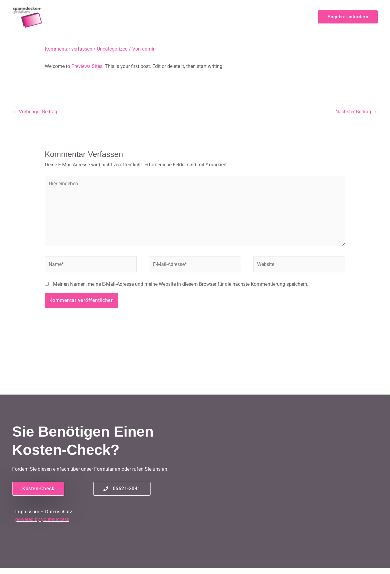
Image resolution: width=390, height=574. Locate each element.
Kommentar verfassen (68, 49)
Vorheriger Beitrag (35, 112)
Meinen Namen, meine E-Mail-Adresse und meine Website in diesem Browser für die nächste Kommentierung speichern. (180, 284)
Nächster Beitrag (356, 112)
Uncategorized (112, 49)
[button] (347, 17)
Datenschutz (58, 512)
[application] (182, 16)
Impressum (27, 512)
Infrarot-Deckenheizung (157, 16)
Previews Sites (86, 66)
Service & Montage (260, 16)
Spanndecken (212, 16)
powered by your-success (42, 519)
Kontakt (298, 16)
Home (112, 16)
